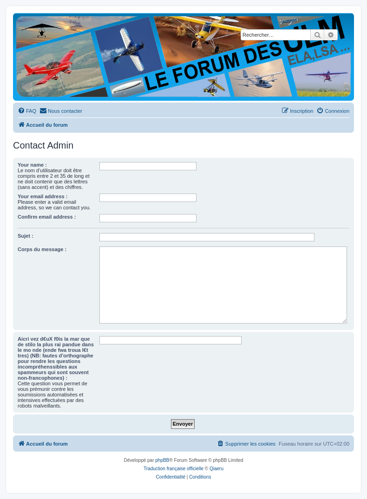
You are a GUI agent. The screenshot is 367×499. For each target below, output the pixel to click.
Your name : (32, 165)
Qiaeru (216, 468)
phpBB (162, 460)
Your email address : (42, 196)
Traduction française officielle (173, 468)
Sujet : (25, 236)
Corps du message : (42, 249)
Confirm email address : (47, 217)
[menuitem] (27, 111)
